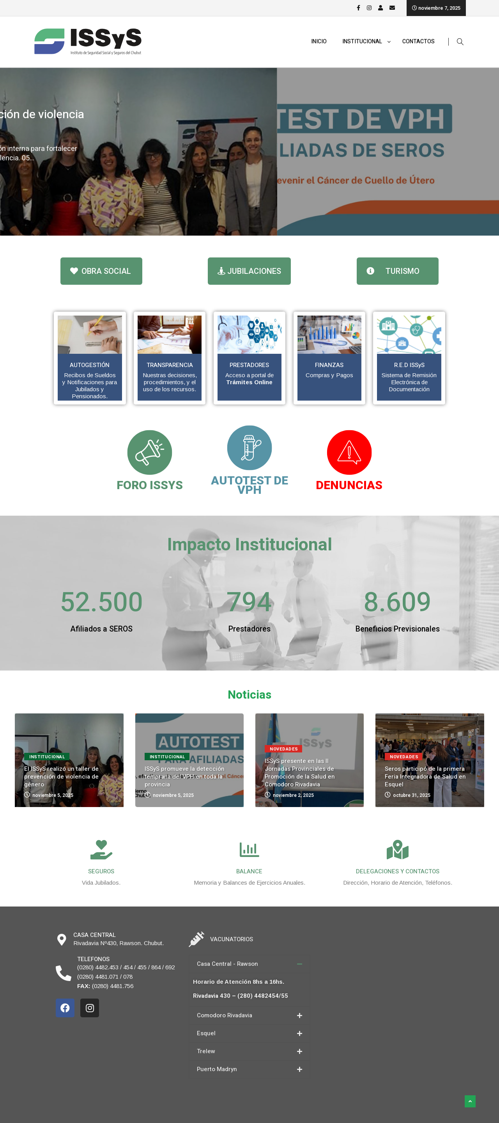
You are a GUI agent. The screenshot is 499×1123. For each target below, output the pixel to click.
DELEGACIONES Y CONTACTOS (397, 871)
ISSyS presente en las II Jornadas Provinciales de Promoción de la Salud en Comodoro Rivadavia (300, 773)
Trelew (206, 1051)
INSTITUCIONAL (366, 41)
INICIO (319, 41)
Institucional (64, 98)
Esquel (206, 1033)
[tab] (249, 964)
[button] (101, 271)
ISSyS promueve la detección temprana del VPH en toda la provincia (185, 777)
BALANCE (249, 871)
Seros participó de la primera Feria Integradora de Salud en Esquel (425, 777)
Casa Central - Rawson (227, 964)
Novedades (284, 749)
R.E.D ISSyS (409, 365)
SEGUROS (101, 871)
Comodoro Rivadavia (224, 1015)
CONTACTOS (418, 41)
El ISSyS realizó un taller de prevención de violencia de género (173, 121)
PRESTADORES (249, 365)
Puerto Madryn (217, 1069)
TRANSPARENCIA (170, 365)
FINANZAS (329, 365)
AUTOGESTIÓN (90, 365)
